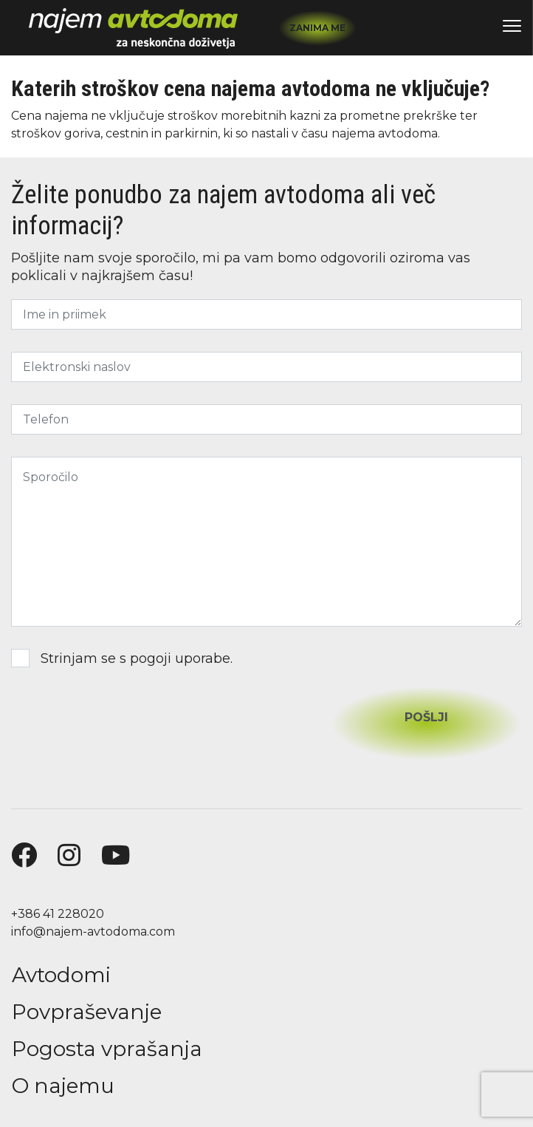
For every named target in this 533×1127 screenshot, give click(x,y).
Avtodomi (61, 974)
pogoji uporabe (180, 658)
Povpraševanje (87, 1011)
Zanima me (317, 27)
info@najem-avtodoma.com (93, 932)
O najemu (63, 1085)
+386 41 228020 (57, 914)
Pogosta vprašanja (107, 1048)
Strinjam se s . (122, 658)
